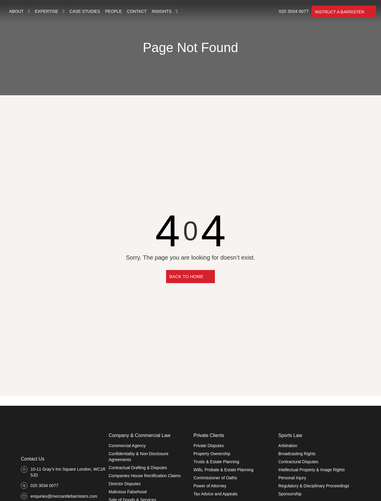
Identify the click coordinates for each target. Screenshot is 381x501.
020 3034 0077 (294, 11)
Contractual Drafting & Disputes (138, 467)
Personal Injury (292, 477)
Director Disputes (124, 483)
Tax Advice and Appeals (215, 493)
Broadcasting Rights (297, 453)
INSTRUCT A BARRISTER (339, 12)
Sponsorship (290, 493)
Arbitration (287, 445)
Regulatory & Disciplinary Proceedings (313, 485)
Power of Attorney (210, 485)
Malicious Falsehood (128, 491)
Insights (161, 11)
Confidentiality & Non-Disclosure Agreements (138, 456)
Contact (137, 11)
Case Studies (85, 11)
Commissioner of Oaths (215, 477)
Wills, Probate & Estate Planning (223, 469)
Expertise (46, 11)
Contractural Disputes (298, 461)
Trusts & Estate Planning (216, 461)
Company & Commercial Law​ (139, 435)
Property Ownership (211, 453)
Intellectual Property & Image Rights (311, 469)
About (16, 11)
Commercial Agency (127, 445)
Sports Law (290, 435)
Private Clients (208, 435)
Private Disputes (208, 445)
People (113, 11)
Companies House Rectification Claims (145, 475)
